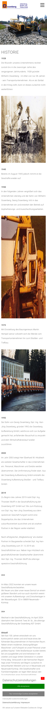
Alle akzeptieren (23, 686)
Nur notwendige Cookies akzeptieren (23, 694)
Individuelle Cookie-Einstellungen (15, 699)
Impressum (25, 702)
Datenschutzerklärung (11, 702)
